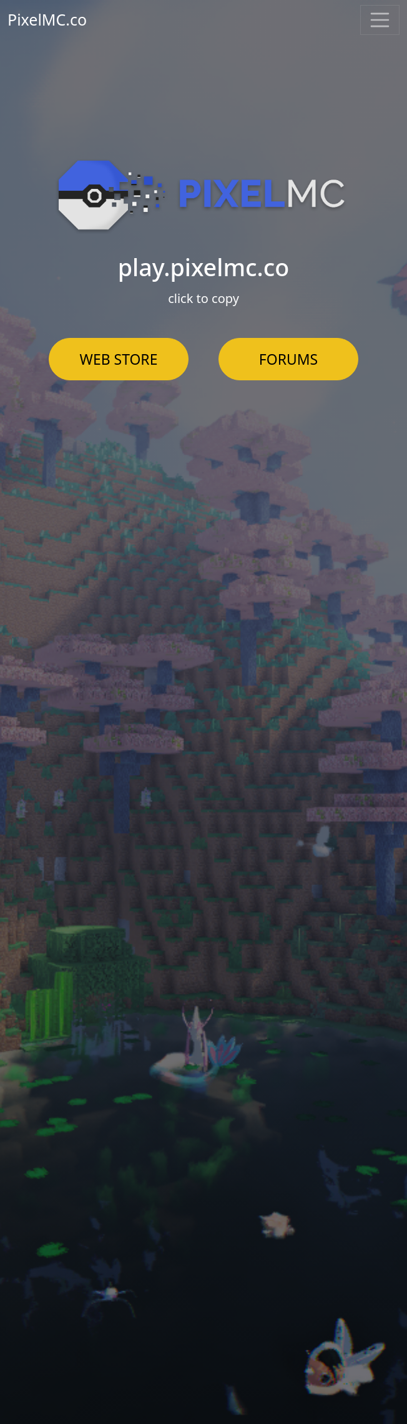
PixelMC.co (47, 19)
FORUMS (288, 359)
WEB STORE (119, 359)
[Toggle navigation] (380, 20)
